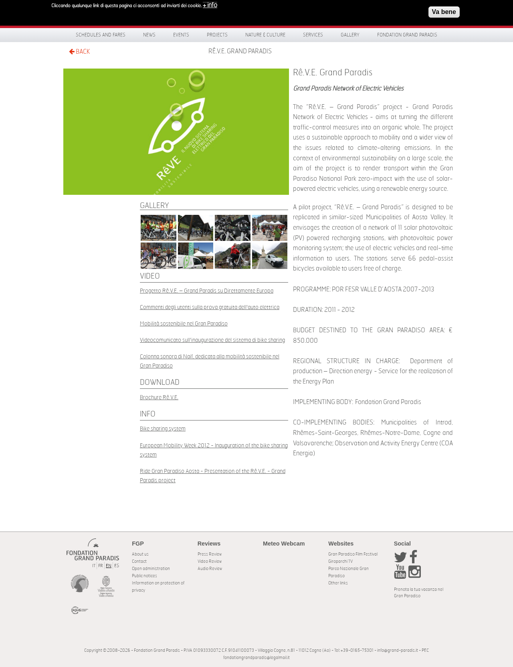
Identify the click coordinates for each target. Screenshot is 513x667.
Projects (217, 34)
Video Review (210, 561)
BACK (79, 51)
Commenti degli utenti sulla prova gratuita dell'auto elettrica (209, 307)
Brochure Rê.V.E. (159, 397)
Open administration (151, 568)
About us (140, 554)
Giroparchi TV (340, 561)
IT (93, 566)
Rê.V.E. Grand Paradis (240, 51)
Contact (139, 561)
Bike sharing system (163, 429)
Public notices (144, 576)
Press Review (210, 554)
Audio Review (210, 568)
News (149, 34)
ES (116, 566)
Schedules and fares (100, 34)
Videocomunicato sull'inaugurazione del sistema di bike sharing (212, 340)
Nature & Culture (265, 34)
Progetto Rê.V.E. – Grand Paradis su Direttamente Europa (206, 291)
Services (313, 34)
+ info (210, 3)
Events (181, 34)
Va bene (444, 9)
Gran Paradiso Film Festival (353, 554)
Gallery (350, 34)
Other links (338, 583)
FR (100, 566)
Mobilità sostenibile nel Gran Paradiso (184, 324)
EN (108, 566)
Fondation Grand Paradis (407, 34)
